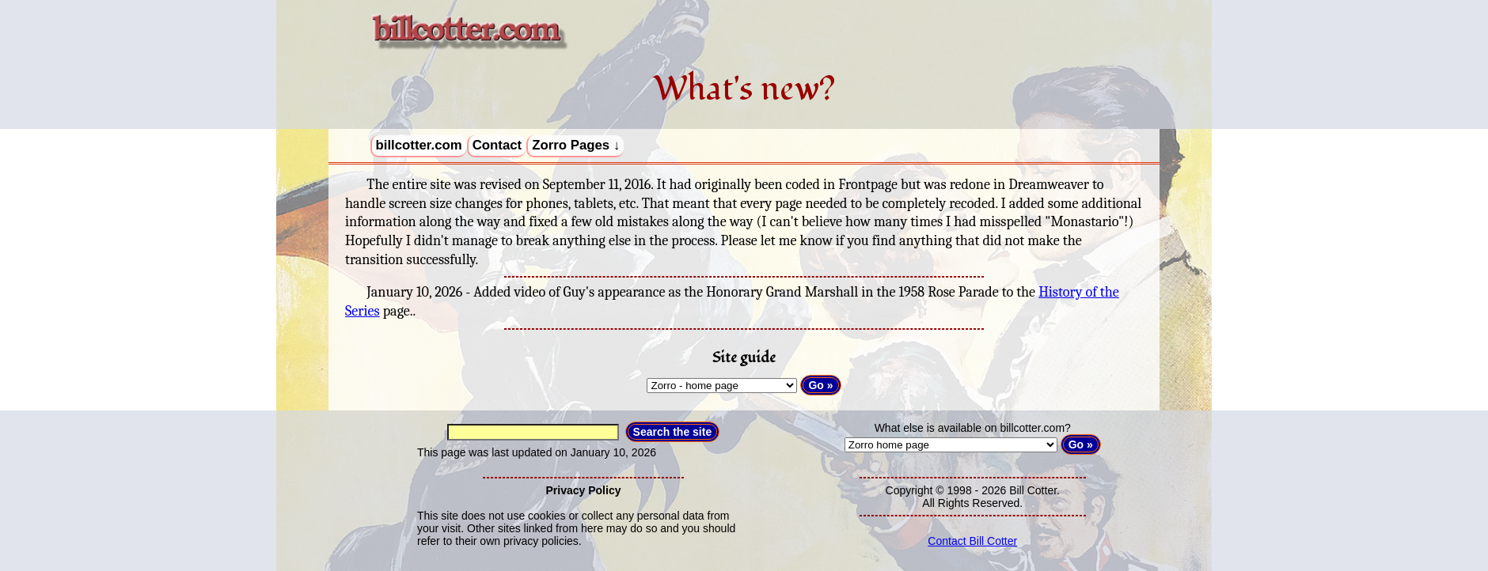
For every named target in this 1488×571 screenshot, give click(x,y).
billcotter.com (419, 145)
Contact (497, 145)
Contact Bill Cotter (972, 541)
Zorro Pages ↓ (576, 145)
